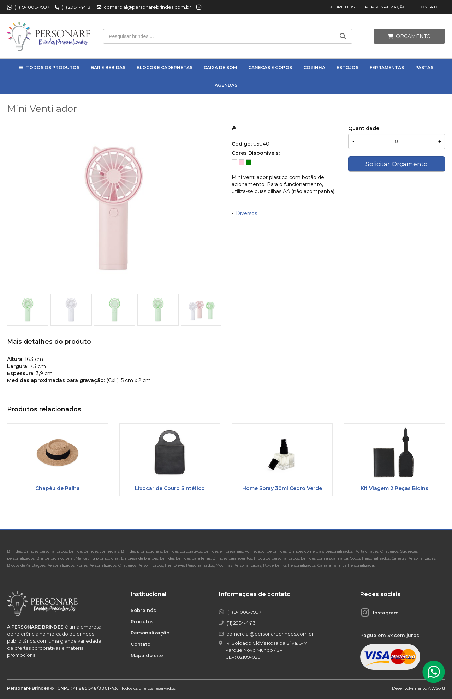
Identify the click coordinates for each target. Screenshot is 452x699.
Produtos (142, 621)
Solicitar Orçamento (396, 163)
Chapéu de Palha (57, 488)
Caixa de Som (220, 67)
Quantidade (363, 128)
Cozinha (314, 67)
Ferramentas (387, 67)
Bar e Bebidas (108, 67)
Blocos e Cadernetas (164, 67)
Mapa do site (147, 655)
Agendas (226, 85)
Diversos (246, 213)
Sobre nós (341, 7)
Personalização (386, 7)
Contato (428, 7)
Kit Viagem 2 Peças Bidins (394, 488)
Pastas (424, 67)
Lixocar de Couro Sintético (170, 488)
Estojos (347, 67)
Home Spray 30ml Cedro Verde (282, 488)
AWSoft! (436, 688)
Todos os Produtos (52, 67)
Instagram (386, 612)
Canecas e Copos (270, 67)
